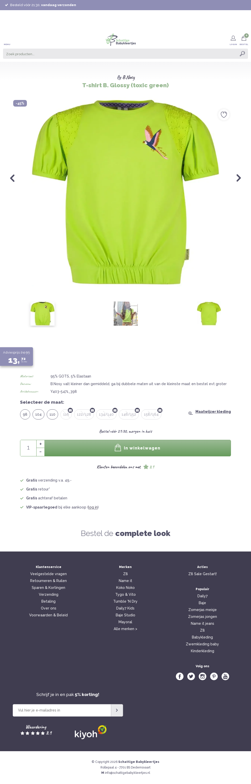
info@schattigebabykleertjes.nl (127, 773)
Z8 (125, 574)
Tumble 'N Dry (125, 601)
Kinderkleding (202, 651)
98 (25, 414)
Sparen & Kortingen (48, 588)
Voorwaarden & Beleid (48, 615)
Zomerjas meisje (202, 610)
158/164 (152, 412)
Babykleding (202, 637)
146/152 (130, 412)
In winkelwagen (137, 447)
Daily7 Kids (125, 608)
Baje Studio (125, 615)
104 (38, 414)
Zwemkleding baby (202, 644)
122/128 (85, 412)
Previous (12, 178)
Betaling (48, 601)
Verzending (48, 594)
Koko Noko (125, 588)
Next (239, 178)
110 (52, 414)
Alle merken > (125, 629)
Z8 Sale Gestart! (202, 574)
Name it (125, 581)
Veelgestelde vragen (48, 574)
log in (93, 507)
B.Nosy (128, 77)
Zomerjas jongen (202, 617)
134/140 (107, 412)
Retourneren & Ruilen (48, 581)
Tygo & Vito (125, 594)
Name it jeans (202, 623)
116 (67, 412)
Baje (202, 603)
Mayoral (125, 622)
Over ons (48, 608)
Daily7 (202, 596)
